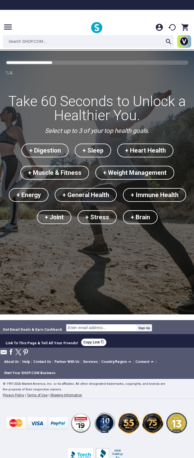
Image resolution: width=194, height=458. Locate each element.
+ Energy (28, 194)
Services (90, 362)
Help (26, 362)
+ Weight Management (135, 172)
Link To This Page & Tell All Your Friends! (42, 342)
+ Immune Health (154, 194)
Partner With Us (67, 362)
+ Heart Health (145, 150)
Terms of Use (37, 395)
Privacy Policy (13, 395)
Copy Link (93, 342)
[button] (117, 362)
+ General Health (85, 194)
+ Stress (97, 217)
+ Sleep (92, 150)
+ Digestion (45, 150)
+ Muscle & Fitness (54, 172)
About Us (11, 362)
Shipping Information (66, 395)
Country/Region (114, 362)
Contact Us (42, 362)
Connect (142, 362)
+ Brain (140, 217)
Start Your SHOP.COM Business (30, 373)
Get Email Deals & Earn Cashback (32, 329)
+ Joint (54, 217)
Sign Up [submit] (144, 328)
